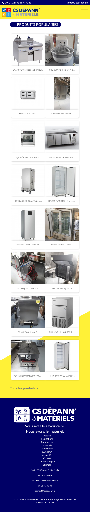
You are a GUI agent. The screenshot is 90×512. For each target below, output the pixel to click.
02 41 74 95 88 (23, 2)
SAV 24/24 (47, 451)
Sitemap (47, 464)
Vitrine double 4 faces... (61, 244)
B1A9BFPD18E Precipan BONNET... (28, 70)
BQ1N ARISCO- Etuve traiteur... (28, 201)
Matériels (47, 445)
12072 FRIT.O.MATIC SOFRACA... (28, 376)
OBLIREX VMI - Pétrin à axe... (62, 70)
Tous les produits (24, 388)
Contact (47, 458)
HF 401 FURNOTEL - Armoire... (62, 376)
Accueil (47, 435)
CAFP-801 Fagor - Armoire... (28, 244)
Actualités (47, 455)
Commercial (47, 442)
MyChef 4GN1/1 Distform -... (28, 157)
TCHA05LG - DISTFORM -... (61, 113)
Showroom (47, 448)
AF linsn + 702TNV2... (28, 113)
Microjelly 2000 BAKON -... (28, 288)
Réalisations (47, 438)
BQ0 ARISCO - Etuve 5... (28, 332)
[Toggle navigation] (84, 12)
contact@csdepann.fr (77, 2)
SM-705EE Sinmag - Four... (61, 288)
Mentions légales (47, 461)
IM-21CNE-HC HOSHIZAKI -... (61, 332)
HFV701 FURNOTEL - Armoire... (61, 201)
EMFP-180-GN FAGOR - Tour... (62, 157)
